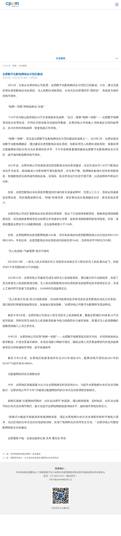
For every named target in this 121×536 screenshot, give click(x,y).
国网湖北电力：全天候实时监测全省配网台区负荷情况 (35, 458)
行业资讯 (60, 58)
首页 (15, 66)
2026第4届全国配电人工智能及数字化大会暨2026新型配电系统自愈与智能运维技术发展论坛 (60, 472)
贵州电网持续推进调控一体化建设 (26, 454)
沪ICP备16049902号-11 (60, 479)
